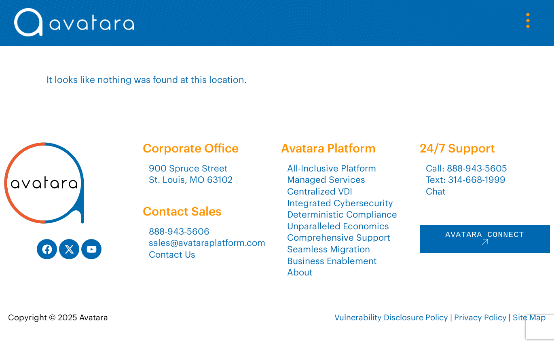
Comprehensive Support (338, 237)
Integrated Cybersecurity (340, 203)
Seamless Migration (328, 249)
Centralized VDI (319, 191)
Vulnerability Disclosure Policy (391, 317)
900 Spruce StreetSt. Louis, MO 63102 (191, 174)
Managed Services (326, 179)
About (300, 272)
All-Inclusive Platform (331, 168)
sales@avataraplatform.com (207, 242)
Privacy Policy (480, 317)
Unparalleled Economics (338, 226)
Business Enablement (332, 261)
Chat (436, 191)
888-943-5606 (179, 231)
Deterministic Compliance (342, 214)
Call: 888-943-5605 (466, 168)
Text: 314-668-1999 (465, 179)
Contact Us (172, 254)
